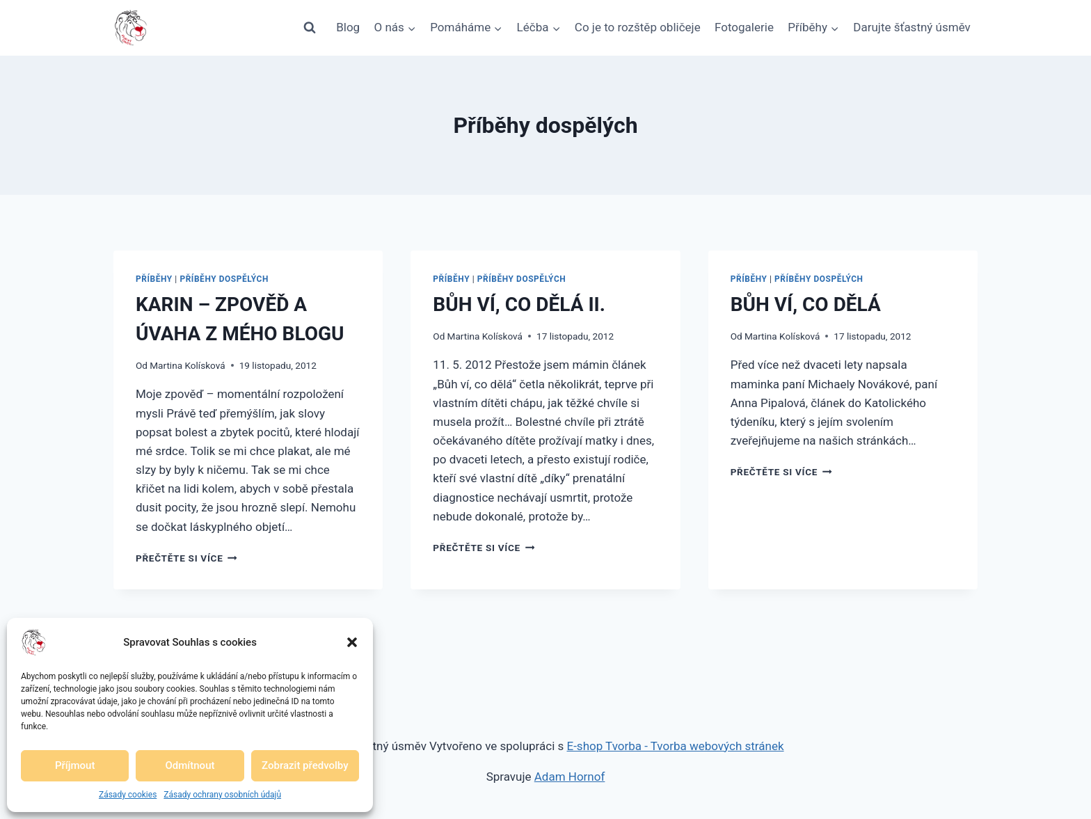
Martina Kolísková (187, 365)
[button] (352, 642)
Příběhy (154, 279)
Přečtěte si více (186, 558)
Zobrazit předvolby (305, 765)
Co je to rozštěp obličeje (638, 27)
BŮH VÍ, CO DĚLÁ (806, 304)
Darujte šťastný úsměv (912, 27)
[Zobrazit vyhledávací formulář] (309, 27)
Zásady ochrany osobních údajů (222, 795)
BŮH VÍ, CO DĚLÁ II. (519, 304)
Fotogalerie (744, 27)
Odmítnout (190, 765)
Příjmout (75, 765)
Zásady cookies (128, 795)
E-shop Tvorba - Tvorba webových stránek (675, 746)
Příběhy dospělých (224, 279)
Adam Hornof (569, 777)
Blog (348, 27)
